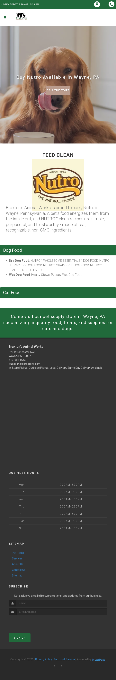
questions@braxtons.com (24, 363)
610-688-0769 (17, 359)
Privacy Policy (43, 659)
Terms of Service (64, 659)
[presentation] (29, 622)
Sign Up (19, 637)
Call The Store (58, 90)
